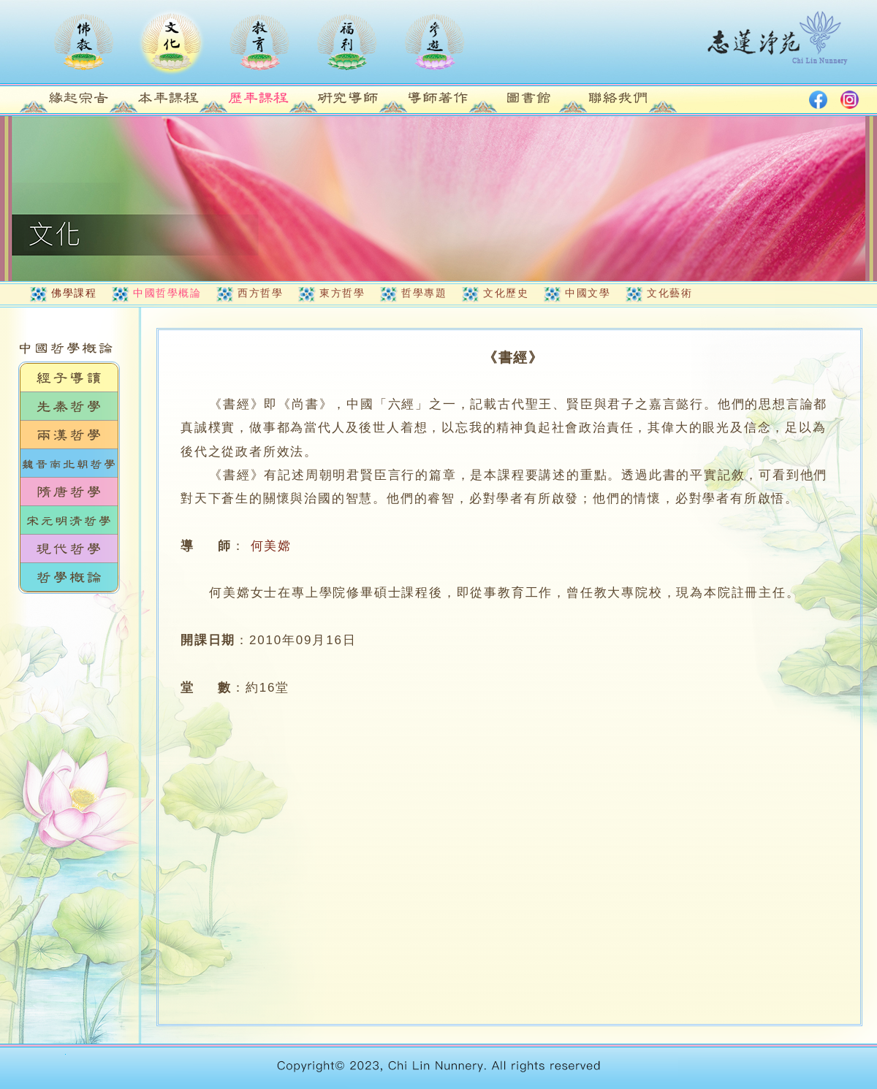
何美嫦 (271, 546)
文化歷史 (505, 293)
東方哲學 (342, 293)
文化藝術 (669, 293)
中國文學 (587, 293)
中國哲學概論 (167, 293)
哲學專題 (424, 293)
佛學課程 (73, 293)
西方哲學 (260, 293)
